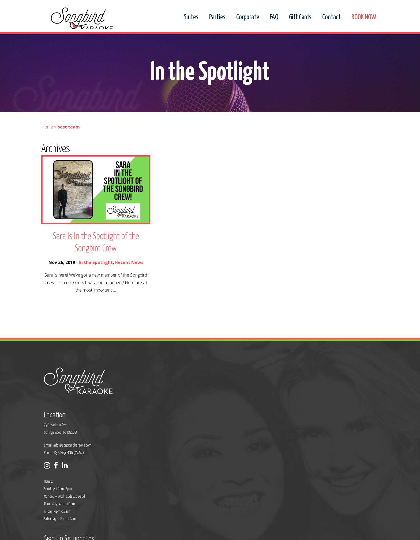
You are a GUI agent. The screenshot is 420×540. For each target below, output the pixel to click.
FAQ (274, 17)
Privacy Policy (161, 532)
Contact (331, 17)
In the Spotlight (96, 292)
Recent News (129, 292)
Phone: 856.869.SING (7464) (176, 433)
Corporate (247, 17)
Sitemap (180, 532)
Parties (217, 17)
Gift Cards (300, 17)
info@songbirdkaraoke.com (185, 426)
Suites (191, 17)
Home (47, 156)
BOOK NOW (363, 17)
